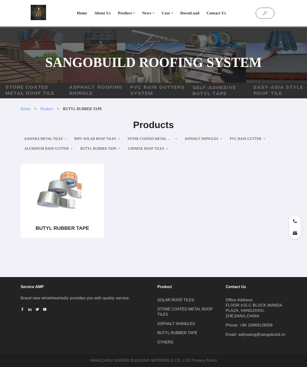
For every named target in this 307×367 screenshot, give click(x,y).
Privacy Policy (204, 360)
